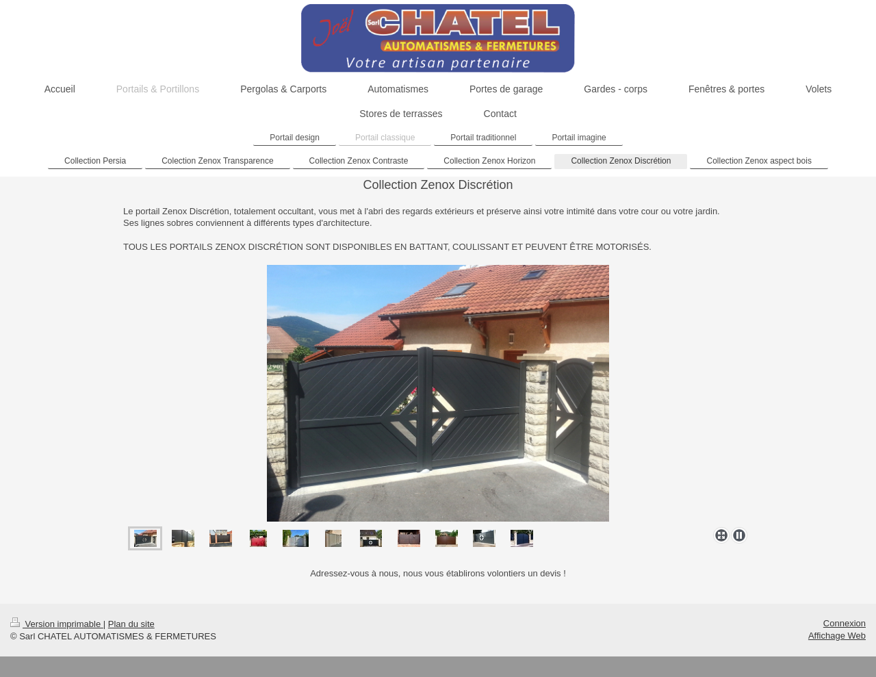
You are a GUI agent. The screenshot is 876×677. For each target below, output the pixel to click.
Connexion (844, 623)
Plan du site (131, 624)
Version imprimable (56, 624)
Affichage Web (837, 635)
